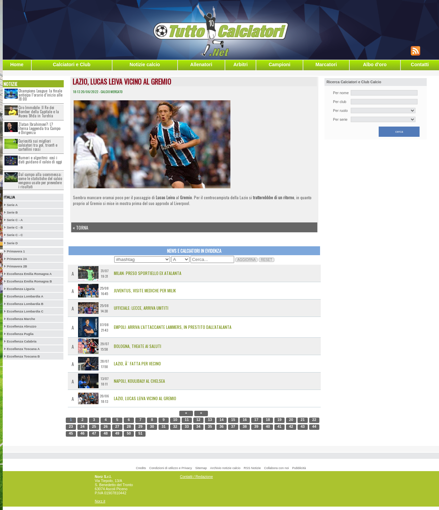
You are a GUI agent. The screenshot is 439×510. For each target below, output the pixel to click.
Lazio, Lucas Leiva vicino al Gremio (145, 398)
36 (222, 426)
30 (152, 426)
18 (268, 420)
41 (279, 426)
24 (82, 426)
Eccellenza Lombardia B (25, 304)
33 (187, 426)
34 (198, 426)
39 (256, 426)
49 (117, 433)
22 (314, 420)
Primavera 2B (17, 266)
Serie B (12, 212)
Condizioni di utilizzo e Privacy (170, 468)
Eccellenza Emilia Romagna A (29, 274)
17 (256, 420)
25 (94, 426)
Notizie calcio (145, 64)
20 (291, 420)
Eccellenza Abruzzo (21, 326)
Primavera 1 (16, 251)
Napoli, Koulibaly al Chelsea (139, 381)
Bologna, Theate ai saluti (137, 346)
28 (129, 426)
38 (245, 426)
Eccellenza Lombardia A (25, 296)
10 (175, 420)
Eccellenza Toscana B (23, 356)
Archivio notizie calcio (225, 468)
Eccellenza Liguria (20, 289)
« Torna (80, 227)
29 (140, 426)
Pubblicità (299, 468)
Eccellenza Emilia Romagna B (29, 281)
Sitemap (201, 468)
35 (210, 426)
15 (233, 420)
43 (303, 426)
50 (129, 433)
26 (106, 426)
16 (245, 420)
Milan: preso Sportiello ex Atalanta (147, 273)
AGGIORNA (246, 260)
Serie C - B (15, 227)
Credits (141, 468)
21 (303, 420)
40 (268, 426)
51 (140, 433)
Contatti (420, 64)
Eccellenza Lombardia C (25, 311)
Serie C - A (15, 220)
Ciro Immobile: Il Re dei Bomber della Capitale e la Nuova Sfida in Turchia (38, 111)
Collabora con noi (276, 468)
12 (198, 420)
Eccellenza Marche (21, 319)
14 (222, 420)
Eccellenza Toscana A (23, 349)
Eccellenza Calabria (21, 341)
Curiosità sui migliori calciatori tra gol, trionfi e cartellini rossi (37, 145)
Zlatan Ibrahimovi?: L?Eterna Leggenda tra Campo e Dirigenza (39, 128)
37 (233, 426)
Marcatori (326, 64)
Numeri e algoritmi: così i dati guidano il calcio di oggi (40, 160)
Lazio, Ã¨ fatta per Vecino (137, 363)
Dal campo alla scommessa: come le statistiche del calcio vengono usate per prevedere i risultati (40, 180)
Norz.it (100, 501)
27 (117, 426)
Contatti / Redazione (196, 477)
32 (175, 426)
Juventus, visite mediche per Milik (145, 290)
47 (94, 433)
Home (17, 64)
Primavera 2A (17, 259)
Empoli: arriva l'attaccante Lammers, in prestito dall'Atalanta (172, 327)
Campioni (279, 64)
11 (187, 420)
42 (291, 426)
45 (71, 433)
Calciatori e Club (71, 64)
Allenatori (201, 64)
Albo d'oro (375, 64)
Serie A (12, 205)
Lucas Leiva (165, 197)
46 (82, 433)
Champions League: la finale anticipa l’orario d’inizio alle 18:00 (40, 95)
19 (279, 420)
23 (71, 426)
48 (106, 433)
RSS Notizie (252, 468)
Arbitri (240, 64)
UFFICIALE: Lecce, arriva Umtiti (141, 308)
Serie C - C (15, 235)
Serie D (12, 243)
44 (314, 426)
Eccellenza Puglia (20, 334)
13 (210, 420)
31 (164, 426)
